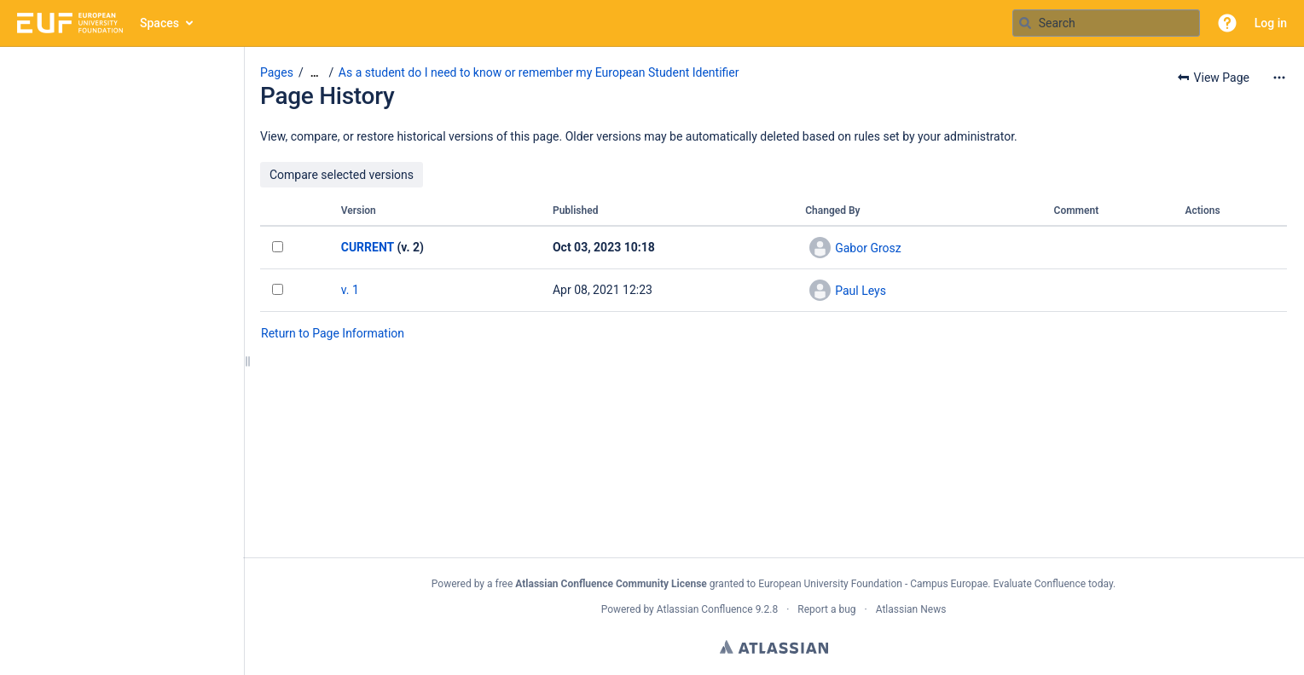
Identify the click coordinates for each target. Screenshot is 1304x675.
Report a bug (826, 609)
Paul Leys (860, 290)
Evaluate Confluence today (1052, 584)
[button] (1227, 23)
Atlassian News (911, 609)
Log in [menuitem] (1271, 23)
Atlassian (774, 647)
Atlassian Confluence (705, 609)
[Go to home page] (70, 23)
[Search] (1025, 23)
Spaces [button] (159, 23)
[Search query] (1106, 23)
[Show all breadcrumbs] (314, 73)
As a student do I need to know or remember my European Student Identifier (539, 72)
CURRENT (367, 247)
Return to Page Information (332, 333)
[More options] (1279, 77)
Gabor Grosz (868, 248)
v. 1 (350, 290)
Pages (276, 72)
